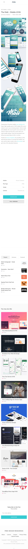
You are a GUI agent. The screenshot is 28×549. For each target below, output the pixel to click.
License (9, 534)
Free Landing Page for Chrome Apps (12, 399)
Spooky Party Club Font (7, 282)
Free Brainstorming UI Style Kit (10, 445)
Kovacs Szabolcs (10, 137)
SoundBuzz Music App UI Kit (9, 491)
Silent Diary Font (5, 276)
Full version (14, 201)
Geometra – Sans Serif (7, 269)
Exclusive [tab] (14, 257)
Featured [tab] (22, 257)
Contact (15, 534)
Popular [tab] (5, 257)
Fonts (3, 265)
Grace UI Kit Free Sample (9, 422)
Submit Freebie (15, 536)
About (3, 534)
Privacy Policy (23, 534)
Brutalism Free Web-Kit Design (10, 353)
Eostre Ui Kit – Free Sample (9, 468)
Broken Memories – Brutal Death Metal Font (8, 289)
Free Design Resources (14, 531)
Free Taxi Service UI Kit (8, 376)
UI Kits (9, 9)
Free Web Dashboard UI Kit (9, 331)
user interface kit (20, 124)
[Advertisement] (14, 161)
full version (19, 141)
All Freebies (4, 9)
